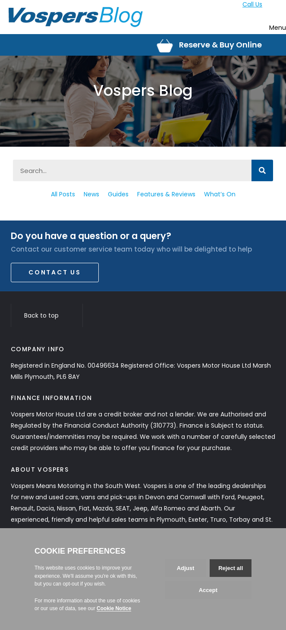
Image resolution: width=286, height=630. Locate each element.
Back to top (46, 315)
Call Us (252, 4)
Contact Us (54, 272)
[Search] (262, 170)
